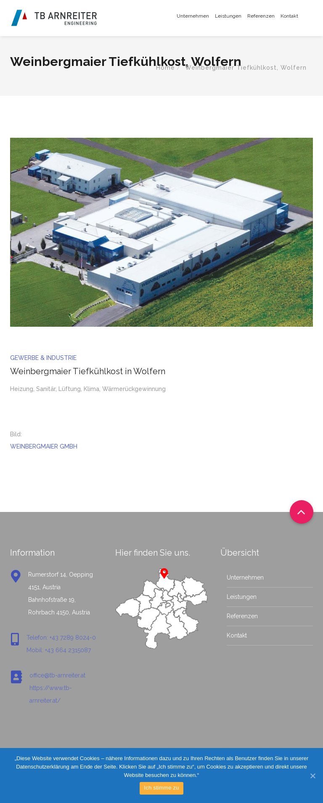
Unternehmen (193, 16)
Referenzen (261, 16)
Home (165, 67)
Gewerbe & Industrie (43, 357)
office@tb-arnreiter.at (57, 675)
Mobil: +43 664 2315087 (58, 650)
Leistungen (228, 16)
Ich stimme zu (161, 788)
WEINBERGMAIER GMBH (43, 446)
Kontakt (289, 16)
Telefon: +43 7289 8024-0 (61, 637)
